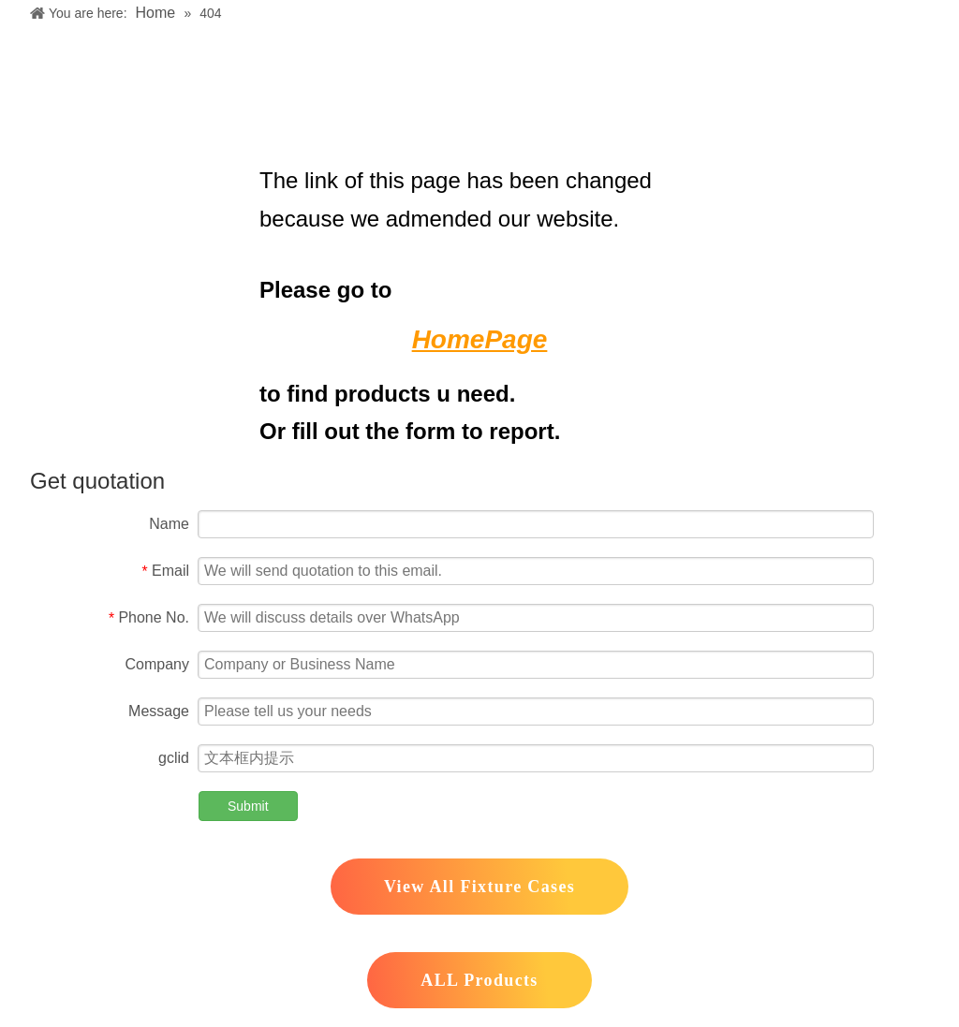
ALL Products (479, 980)
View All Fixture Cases (479, 886)
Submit (248, 806)
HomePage (480, 339)
